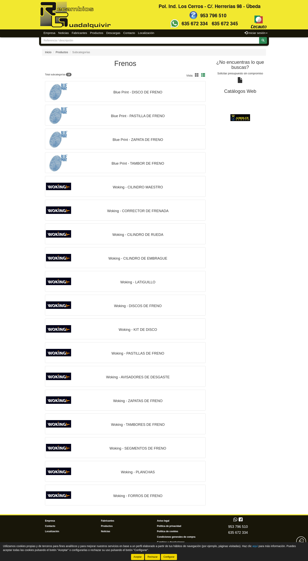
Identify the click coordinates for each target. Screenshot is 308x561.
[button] (197, 75)
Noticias (63, 33)
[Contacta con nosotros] (301, 541)
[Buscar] (263, 40)
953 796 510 (238, 527)
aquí (255, 546)
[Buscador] (150, 40)
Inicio (48, 52)
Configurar (168, 557)
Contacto (129, 33)
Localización (146, 33)
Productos (96, 33)
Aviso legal (163, 520)
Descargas (113, 33)
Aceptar (138, 557)
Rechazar (153, 557)
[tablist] (240, 117)
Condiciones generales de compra (176, 536)
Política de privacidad (169, 526)
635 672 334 (238, 533)
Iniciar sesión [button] (256, 33)
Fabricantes (79, 33)
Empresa (49, 33)
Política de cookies (167, 531)
